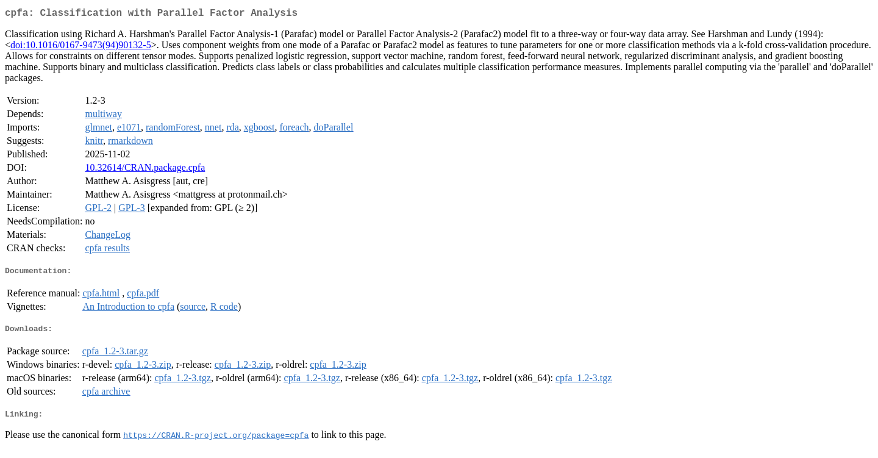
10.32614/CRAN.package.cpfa (145, 170)
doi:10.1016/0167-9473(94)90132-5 (80, 47)
